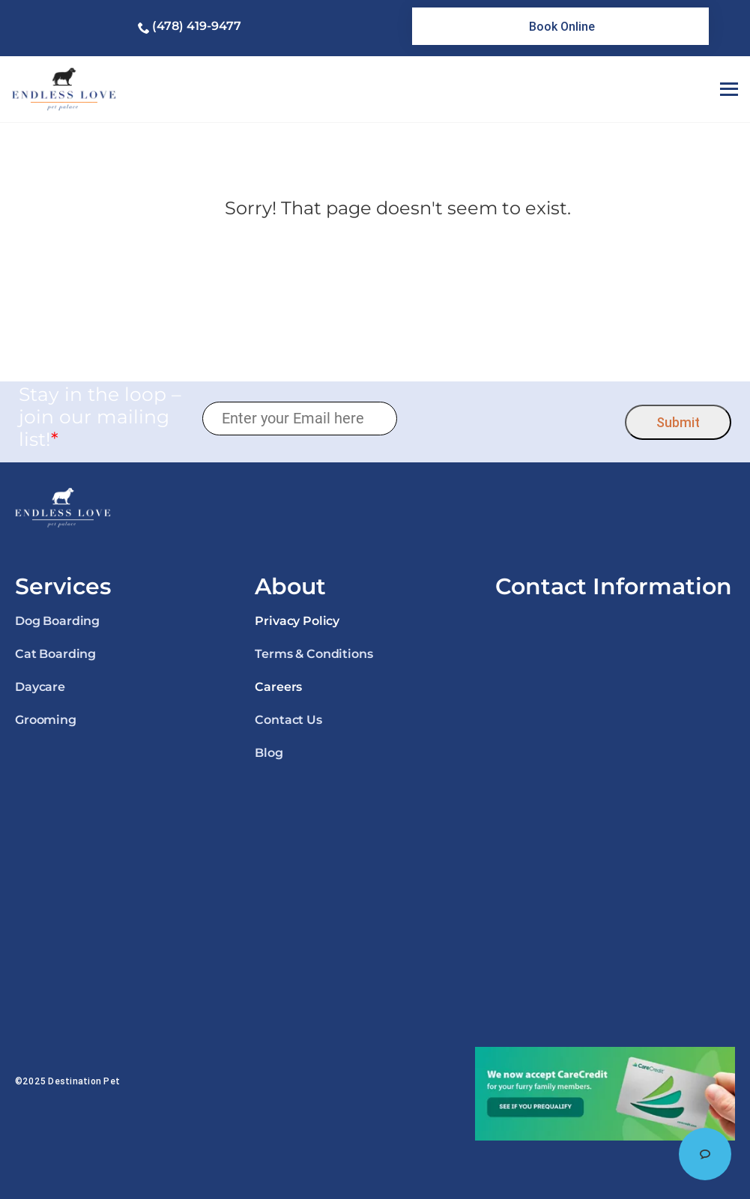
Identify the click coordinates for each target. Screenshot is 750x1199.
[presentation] (511, 418)
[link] (560, 26)
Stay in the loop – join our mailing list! (100, 416)
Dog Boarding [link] (57, 621)
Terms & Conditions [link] (313, 654)
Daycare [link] (40, 687)
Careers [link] (278, 687)
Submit (678, 422)
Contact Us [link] (288, 720)
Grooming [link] (45, 720)
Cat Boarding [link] (55, 654)
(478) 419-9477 (196, 26)
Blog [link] (268, 753)
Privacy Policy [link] (297, 621)
